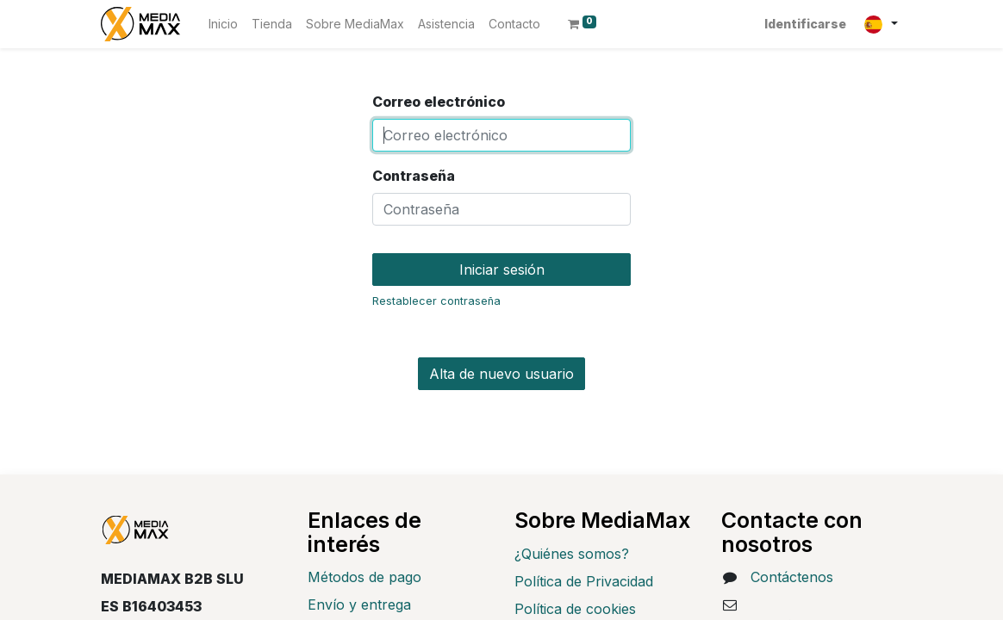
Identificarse (805, 23)
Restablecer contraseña (436, 300)
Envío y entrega (359, 604)
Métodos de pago (364, 577)
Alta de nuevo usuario (501, 373)
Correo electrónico (438, 101)
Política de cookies (575, 608)
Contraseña (413, 175)
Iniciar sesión (502, 269)
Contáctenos (792, 577)
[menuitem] (223, 24)
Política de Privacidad (583, 581)
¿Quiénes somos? (571, 553)
